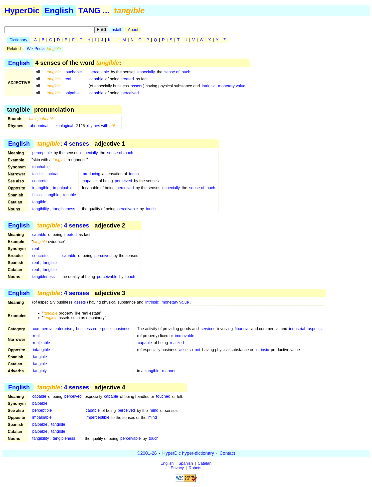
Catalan (204, 463)
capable (96, 79)
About (133, 30)
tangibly (40, 371)
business (122, 329)
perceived (130, 93)
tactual (52, 174)
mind (154, 410)
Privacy (177, 468)
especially (146, 72)
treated (127, 79)
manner (169, 371)
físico (36, 195)
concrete (39, 181)
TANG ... (93, 10)
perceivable (127, 209)
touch (134, 174)
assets (136, 86)
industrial (297, 329)
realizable (41, 343)
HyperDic (22, 10)
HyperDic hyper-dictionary (188, 453)
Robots (195, 468)
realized (177, 343)
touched (163, 396)
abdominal (39, 126)
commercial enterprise (52, 329)
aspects (315, 329)
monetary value (231, 86)
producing (91, 174)
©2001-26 (147, 453)
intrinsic (208, 86)
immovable (184, 336)
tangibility (40, 209)
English (59, 10)
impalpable (62, 188)
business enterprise (93, 329)
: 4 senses (63, 143)
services (208, 329)
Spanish (186, 463)
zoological (64, 126)
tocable (69, 195)
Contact (227, 453)
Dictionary (18, 40)
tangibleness (64, 209)
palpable (72, 93)
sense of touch (177, 72)
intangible (40, 188)
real (67, 79)
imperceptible (97, 417)
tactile (37, 174)
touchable (73, 72)
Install (116, 30)
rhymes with (101, 126)
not (197, 350)
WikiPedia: (44, 49)
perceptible (99, 72)
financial (242, 329)
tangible (52, 195)
